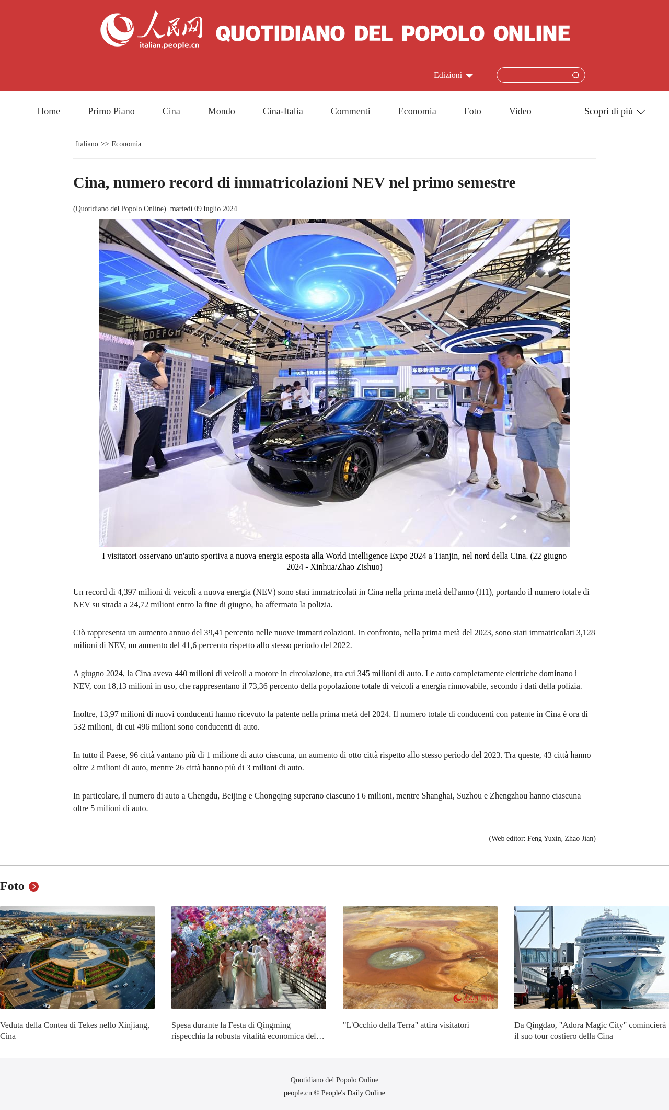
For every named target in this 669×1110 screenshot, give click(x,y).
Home (48, 111)
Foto (472, 111)
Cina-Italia (283, 111)
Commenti (351, 111)
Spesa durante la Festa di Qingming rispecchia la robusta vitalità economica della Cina (246, 1036)
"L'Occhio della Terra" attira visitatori (406, 1025)
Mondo (221, 111)
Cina (171, 111)
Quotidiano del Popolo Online (120, 209)
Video (520, 111)
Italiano (87, 144)
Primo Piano (111, 111)
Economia (417, 111)
